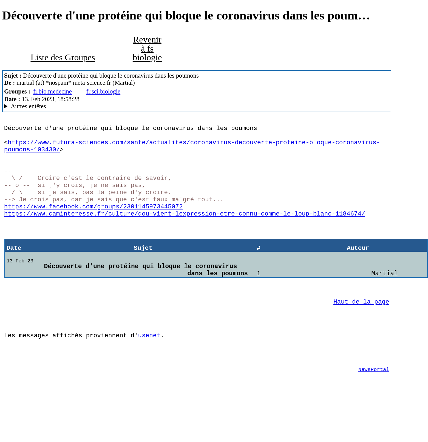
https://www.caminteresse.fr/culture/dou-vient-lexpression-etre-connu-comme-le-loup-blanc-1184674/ (184, 231)
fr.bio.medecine (52, 91)
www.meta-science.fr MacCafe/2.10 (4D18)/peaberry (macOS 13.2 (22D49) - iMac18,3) (196, 106)
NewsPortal (373, 406)
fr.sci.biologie (103, 91)
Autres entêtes (28, 106)
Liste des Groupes (62, 57)
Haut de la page (361, 330)
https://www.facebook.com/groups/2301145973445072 (93, 222)
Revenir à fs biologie (147, 48)
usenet (149, 368)
